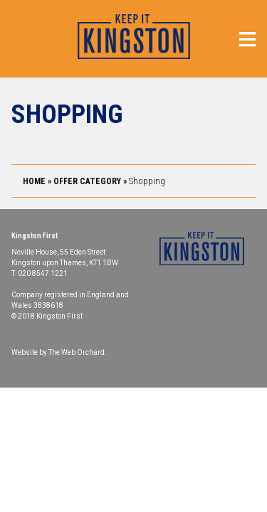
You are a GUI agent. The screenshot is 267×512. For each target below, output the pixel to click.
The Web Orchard (76, 352)
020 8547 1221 (43, 273)
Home (34, 181)
